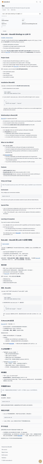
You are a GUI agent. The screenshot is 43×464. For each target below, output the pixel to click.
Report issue (5, 452)
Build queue (5, 455)
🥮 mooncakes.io (6, 1)
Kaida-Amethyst (5, 20)
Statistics (4, 457)
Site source (4, 449)
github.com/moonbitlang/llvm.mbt (29, 23)
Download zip (4, 16)
